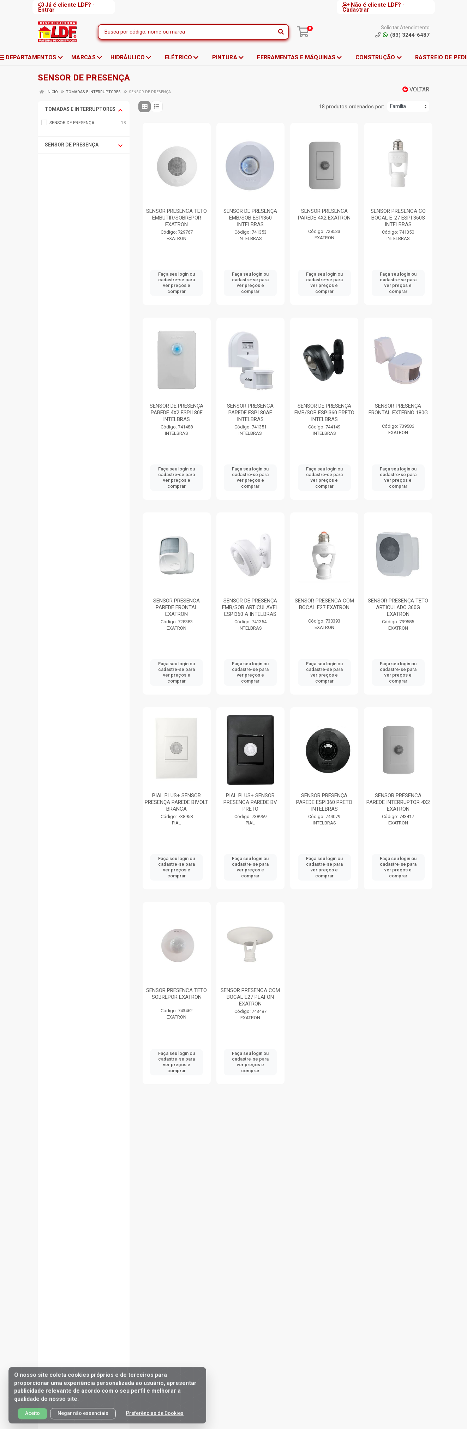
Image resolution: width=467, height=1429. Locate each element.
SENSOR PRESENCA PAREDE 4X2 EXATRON (324, 214)
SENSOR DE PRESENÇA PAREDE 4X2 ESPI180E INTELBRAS (176, 412)
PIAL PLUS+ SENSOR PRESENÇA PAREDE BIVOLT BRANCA (176, 802)
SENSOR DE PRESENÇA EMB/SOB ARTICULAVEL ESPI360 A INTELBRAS (250, 607)
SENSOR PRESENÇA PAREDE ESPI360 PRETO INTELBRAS (324, 802)
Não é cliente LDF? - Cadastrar (373, 7)
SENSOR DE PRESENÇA (83, 145)
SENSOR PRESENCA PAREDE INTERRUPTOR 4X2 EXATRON (398, 802)
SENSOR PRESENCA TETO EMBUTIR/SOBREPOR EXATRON (176, 218)
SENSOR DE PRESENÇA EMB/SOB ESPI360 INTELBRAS (250, 218)
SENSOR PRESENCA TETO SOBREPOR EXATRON (176, 993)
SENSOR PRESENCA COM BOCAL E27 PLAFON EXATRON (250, 997)
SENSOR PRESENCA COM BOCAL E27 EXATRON (324, 604)
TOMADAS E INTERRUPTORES (83, 109)
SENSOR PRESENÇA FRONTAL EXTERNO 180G (398, 409)
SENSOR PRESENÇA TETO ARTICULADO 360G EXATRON (398, 607)
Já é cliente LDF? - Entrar (66, 7)
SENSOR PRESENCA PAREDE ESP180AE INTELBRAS (250, 412)
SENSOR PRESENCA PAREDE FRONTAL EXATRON (176, 607)
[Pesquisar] (281, 32)
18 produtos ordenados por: (351, 106)
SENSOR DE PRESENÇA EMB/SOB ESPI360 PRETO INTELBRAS (324, 412)
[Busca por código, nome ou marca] (186, 32)
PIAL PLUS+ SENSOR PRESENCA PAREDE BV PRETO (250, 802)
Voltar (415, 89)
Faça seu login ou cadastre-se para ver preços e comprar (176, 282)
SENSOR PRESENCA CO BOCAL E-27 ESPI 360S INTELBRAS (398, 218)
